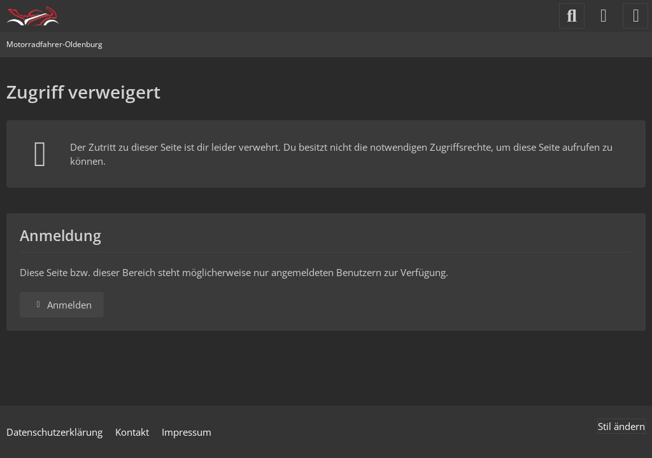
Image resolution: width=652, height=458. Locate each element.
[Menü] (635, 16)
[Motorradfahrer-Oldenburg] (33, 16)
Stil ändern (621, 426)
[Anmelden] (603, 16)
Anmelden (62, 304)
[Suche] (572, 16)
